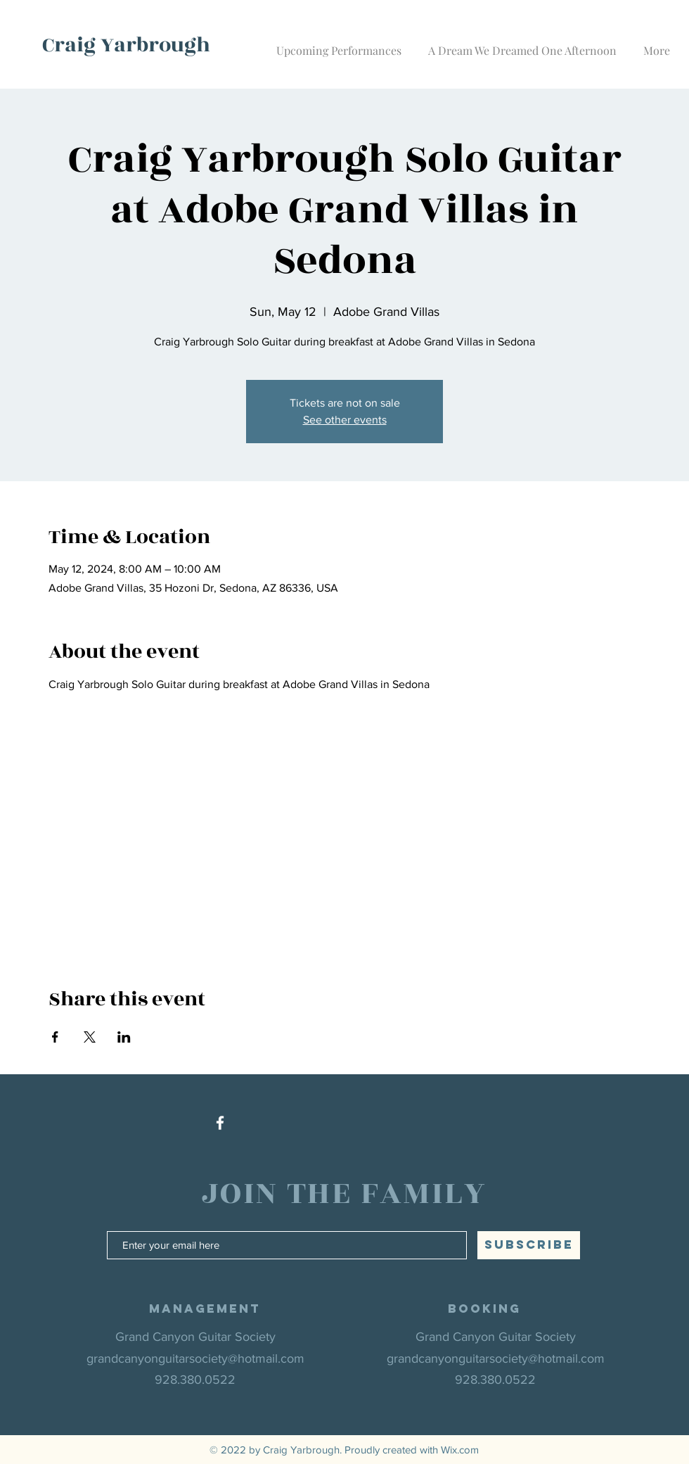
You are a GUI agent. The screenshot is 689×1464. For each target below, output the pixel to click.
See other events (345, 420)
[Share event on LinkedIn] (124, 1037)
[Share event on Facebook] (55, 1037)
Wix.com (460, 1450)
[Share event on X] (89, 1037)
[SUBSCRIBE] (528, 1245)
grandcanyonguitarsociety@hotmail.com (195, 1358)
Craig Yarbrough (126, 45)
